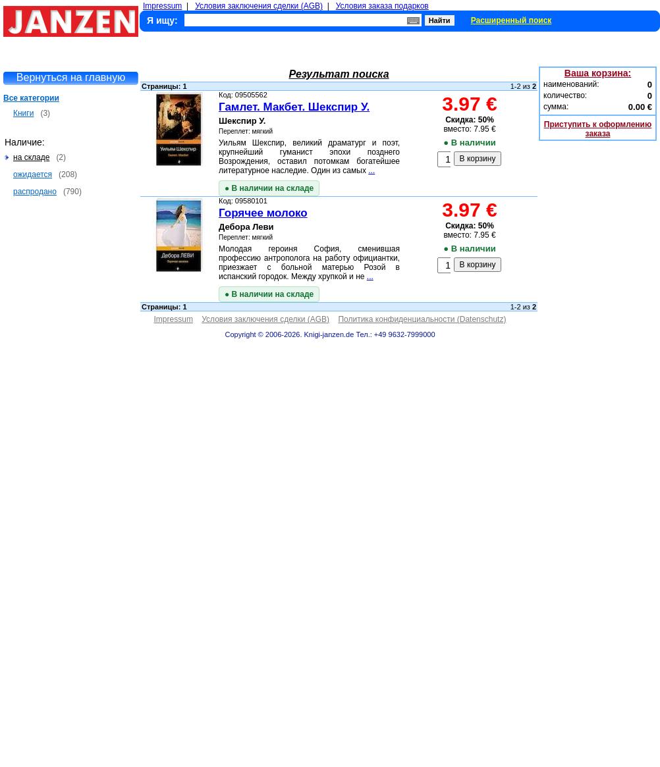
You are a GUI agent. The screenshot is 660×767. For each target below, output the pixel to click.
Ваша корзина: (597, 73)
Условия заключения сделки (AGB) (259, 6)
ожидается (32, 174)
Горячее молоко (263, 213)
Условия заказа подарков (382, 6)
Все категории (31, 98)
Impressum (162, 6)
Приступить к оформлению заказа (597, 129)
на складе (31, 157)
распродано (35, 191)
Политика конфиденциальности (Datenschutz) (422, 319)
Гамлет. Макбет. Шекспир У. (294, 107)
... (371, 170)
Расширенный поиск (511, 20)
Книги (23, 113)
